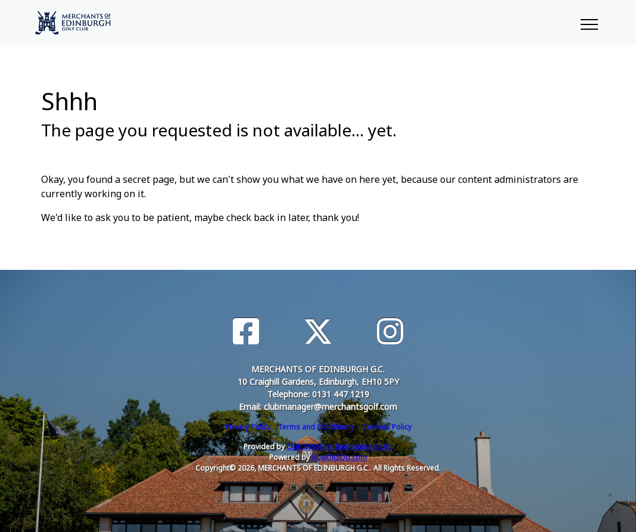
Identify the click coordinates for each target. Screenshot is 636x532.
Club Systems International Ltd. (339, 446)
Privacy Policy (247, 427)
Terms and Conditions (316, 427)
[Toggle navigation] (588, 22)
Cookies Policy (386, 427)
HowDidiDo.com (339, 457)
